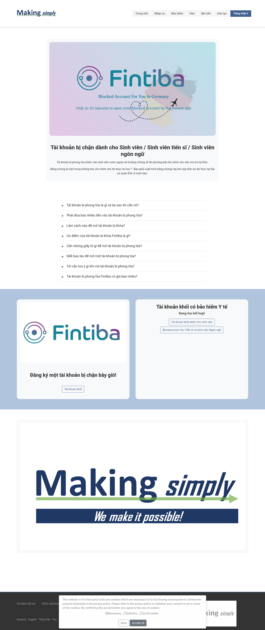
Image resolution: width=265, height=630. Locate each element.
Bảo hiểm (177, 13)
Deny (124, 623)
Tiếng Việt (44, 619)
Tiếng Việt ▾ (240, 13)
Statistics (130, 613)
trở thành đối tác (26, 603)
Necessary (113, 613)
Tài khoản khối (73, 388)
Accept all (138, 623)
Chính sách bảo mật (53, 603)
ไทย (54, 619)
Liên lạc (222, 13)
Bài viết (206, 13)
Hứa (192, 13)
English (32, 619)
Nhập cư (159, 13)
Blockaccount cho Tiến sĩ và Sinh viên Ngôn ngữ (191, 329)
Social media (149, 613)
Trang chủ (141, 13)
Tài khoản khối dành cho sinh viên (191, 321)
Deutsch (21, 619)
